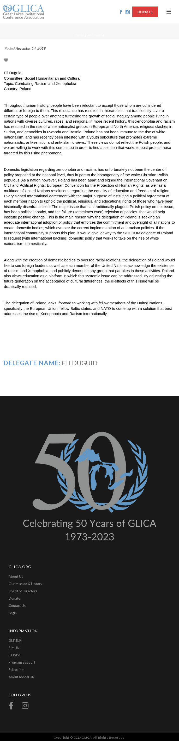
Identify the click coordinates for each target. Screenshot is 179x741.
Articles (94, 35)
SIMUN (14, 648)
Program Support (22, 662)
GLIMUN (15, 640)
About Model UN (21, 677)
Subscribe (16, 670)
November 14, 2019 (30, 48)
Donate (14, 598)
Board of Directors (23, 591)
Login (13, 613)
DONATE (145, 12)
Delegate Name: (31, 363)
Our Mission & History (25, 584)
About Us (16, 576)
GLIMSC (15, 655)
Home (79, 35)
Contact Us (17, 606)
